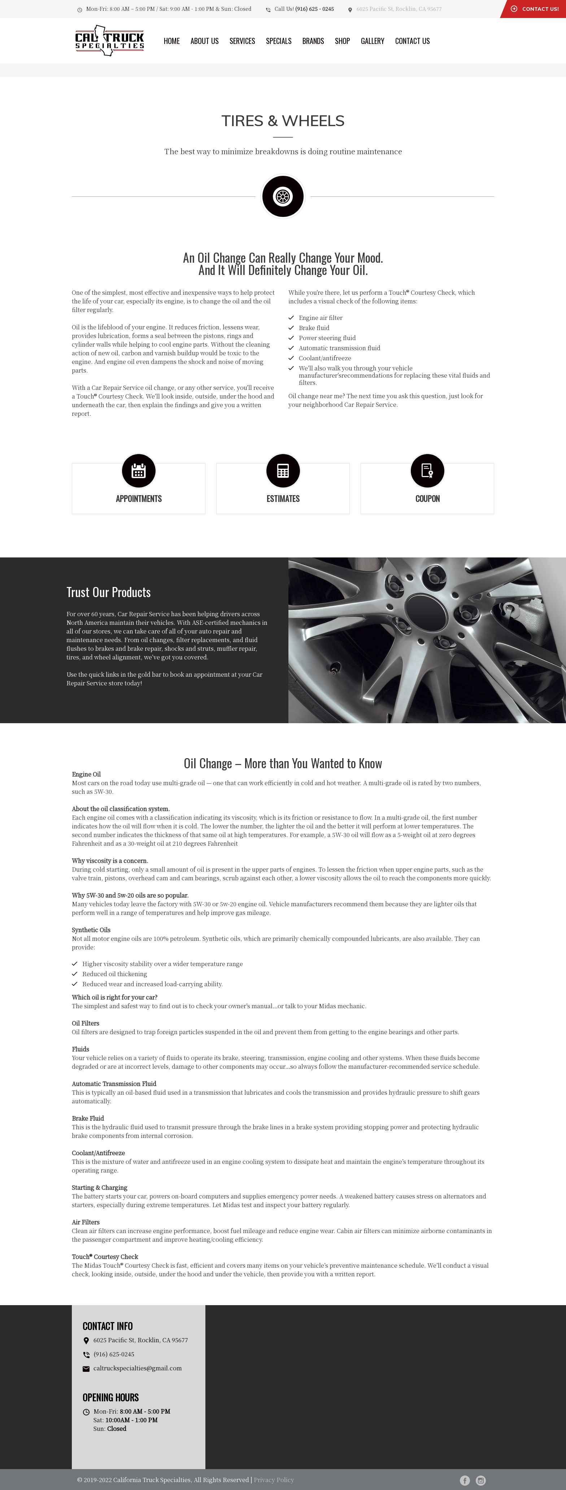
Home (172, 40)
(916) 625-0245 (113, 1354)
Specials (279, 40)
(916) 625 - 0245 (314, 8)
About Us (205, 40)
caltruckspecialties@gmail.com (137, 1368)
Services (242, 40)
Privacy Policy (274, 1480)
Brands (313, 40)
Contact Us (412, 40)
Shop (342, 40)
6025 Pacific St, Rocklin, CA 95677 (399, 8)
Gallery (372, 40)
